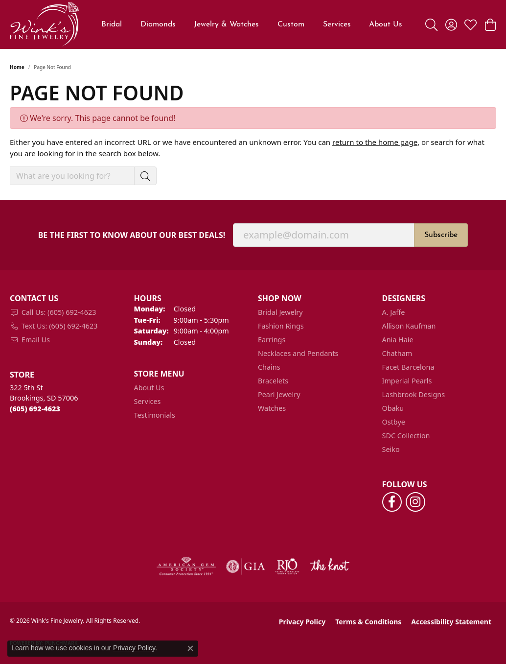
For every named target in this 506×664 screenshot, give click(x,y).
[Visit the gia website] (245, 566)
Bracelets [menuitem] (273, 380)
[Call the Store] (35, 408)
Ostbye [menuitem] (393, 422)
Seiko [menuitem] (391, 449)
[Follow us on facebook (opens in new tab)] (392, 502)
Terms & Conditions (368, 621)
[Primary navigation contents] (252, 24)
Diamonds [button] (158, 24)
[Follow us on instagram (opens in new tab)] (415, 502)
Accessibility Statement (451, 621)
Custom (290, 24)
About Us (149, 387)
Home (17, 67)
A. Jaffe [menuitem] (393, 312)
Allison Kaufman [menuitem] (409, 326)
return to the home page (374, 142)
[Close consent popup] (190, 648)
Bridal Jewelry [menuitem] (280, 312)
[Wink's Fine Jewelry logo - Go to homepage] (44, 24)
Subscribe (441, 235)
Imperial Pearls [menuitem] (407, 380)
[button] (431, 24)
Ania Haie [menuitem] (398, 339)
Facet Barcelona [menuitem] (408, 367)
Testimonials (154, 415)
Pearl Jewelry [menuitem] (279, 394)
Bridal (111, 24)
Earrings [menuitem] (271, 339)
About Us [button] (385, 24)
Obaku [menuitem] (393, 408)
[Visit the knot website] (329, 566)
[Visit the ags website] (186, 566)
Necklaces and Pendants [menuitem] (298, 353)
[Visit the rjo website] (287, 566)
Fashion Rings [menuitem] (281, 326)
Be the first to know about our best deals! (132, 235)
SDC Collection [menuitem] (406, 435)
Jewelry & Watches (226, 24)
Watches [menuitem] (272, 408)
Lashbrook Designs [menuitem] (413, 394)
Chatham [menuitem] (397, 353)
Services (337, 24)
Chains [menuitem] (269, 367)
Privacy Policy (302, 621)
